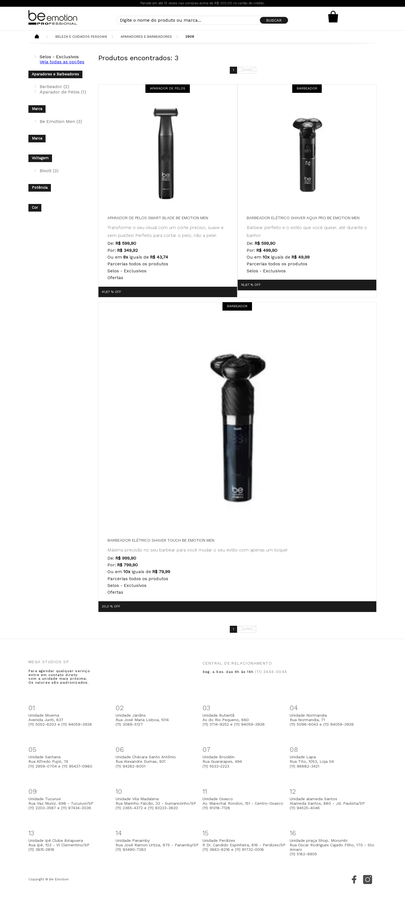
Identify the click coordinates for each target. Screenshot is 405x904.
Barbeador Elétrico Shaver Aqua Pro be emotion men (303, 218)
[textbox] (202, 20)
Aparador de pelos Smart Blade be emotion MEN (157, 218)
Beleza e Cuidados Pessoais (81, 37)
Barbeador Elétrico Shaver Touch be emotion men (160, 540)
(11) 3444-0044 (271, 671)
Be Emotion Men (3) (61, 121)
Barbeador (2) (54, 86)
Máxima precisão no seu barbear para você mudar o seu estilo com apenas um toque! (197, 550)
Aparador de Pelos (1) (63, 92)
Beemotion (36, 37)
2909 (189, 37)
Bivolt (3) (49, 170)
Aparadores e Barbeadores (146, 37)
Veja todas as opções (62, 61)
